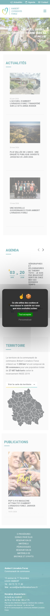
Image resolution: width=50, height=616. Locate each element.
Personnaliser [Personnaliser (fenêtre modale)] (25, 319)
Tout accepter (25, 314)
